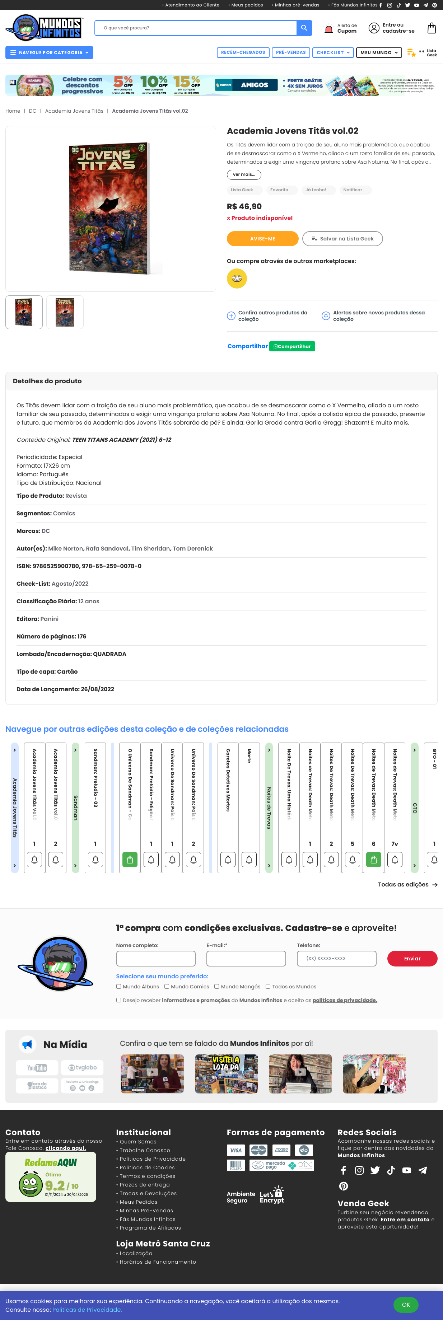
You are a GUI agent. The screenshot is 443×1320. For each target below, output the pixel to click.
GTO (414, 808)
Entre (389, 24)
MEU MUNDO (379, 53)
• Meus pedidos (245, 5)
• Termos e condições (146, 1176)
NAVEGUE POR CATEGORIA (49, 53)
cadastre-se (399, 30)
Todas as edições (408, 884)
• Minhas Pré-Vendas (144, 1210)
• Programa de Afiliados (148, 1227)
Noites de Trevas (269, 808)
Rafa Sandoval (107, 548)
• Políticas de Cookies (145, 1167)
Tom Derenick (193, 548)
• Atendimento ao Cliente (190, 5)
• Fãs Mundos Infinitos (353, 5)
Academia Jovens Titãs (74, 110)
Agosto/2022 (69, 584)
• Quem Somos (136, 1141)
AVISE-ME (262, 238)
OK (406, 1305)
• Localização (134, 1253)
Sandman (76, 807)
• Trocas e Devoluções (146, 1193)
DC (33, 110)
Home (12, 110)
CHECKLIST (333, 53)
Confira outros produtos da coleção (267, 315)
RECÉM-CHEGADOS (243, 53)
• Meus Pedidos (137, 1202)
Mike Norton (65, 548)
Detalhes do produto (47, 381)
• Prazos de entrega (143, 1184)
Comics (64, 513)
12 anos (88, 601)
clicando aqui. (66, 1148)
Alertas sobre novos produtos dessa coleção (373, 315)
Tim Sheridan (150, 548)
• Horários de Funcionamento (156, 1261)
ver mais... (244, 175)
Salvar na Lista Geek (347, 238)
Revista (76, 496)
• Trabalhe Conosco (143, 1150)
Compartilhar (248, 346)
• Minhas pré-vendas (296, 5)
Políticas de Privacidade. (87, 1310)
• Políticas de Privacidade (151, 1158)
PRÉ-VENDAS (291, 53)
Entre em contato (405, 1219)
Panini (50, 619)
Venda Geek (364, 1203)
